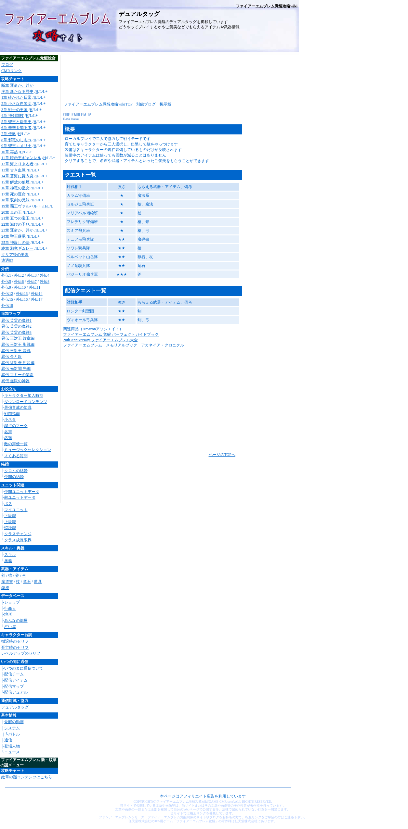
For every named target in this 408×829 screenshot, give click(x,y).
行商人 (10, 608)
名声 (8, 432)
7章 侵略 (8, 134)
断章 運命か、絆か (17, 85)
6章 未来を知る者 (16, 127)
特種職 (10, 527)
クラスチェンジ (18, 534)
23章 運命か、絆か (17, 230)
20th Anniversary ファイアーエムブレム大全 (100, 340)
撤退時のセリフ (15, 641)
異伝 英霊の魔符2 (16, 326)
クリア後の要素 (15, 254)
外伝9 (6, 287)
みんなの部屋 (16, 620)
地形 (8, 614)
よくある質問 (16, 456)
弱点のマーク (16, 425)
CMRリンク (11, 71)
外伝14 (37, 293)
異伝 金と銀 (11, 356)
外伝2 (19, 275)
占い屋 (10, 626)
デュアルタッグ (15, 707)
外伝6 (19, 281)
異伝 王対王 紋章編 (17, 338)
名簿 (8, 437)
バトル (14, 734)
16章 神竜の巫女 (15, 188)
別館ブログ (146, 104)
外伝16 (22, 299)
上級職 (10, 522)
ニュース (12, 752)
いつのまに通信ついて (23, 668)
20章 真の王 (11, 212)
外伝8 (44, 281)
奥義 (8, 561)
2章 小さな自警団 (16, 103)
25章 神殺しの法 (15, 242)
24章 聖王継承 (13, 236)
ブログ (7, 64)
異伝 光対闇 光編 (16, 368)
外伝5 (6, 281)
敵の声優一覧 (16, 444)
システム (12, 728)
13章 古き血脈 (13, 170)
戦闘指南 (12, 413)
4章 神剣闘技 (12, 115)
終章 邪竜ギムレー (17, 248)
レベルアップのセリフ (20, 653)
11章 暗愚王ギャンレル (21, 158)
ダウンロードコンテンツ (25, 401)
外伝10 (20, 287)
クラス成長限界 (18, 540)
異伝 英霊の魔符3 (16, 332)
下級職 (10, 515)
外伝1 (6, 275)
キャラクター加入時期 (23, 395)
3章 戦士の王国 (14, 109)
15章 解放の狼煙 (15, 182)
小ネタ (10, 419)
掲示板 (165, 104)
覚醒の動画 (14, 722)
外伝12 (7, 293)
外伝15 (7, 299)
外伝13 (22, 293)
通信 (8, 740)
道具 (38, 581)
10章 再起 (9, 152)
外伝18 (7, 305)
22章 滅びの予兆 (15, 224)
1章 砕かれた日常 (16, 97)
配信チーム (14, 674)
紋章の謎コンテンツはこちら (26, 777)
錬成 (5, 587)
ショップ (12, 602)
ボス (8, 503)
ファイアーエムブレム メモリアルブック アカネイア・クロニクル (123, 345)
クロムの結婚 (16, 471)
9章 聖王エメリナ (16, 146)
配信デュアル (16, 692)
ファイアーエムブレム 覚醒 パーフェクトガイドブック (111, 334)
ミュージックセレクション (27, 449)
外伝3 (32, 275)
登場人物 (12, 746)
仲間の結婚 (14, 476)
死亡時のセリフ (15, 647)
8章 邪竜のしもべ (16, 140)
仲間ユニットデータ (21, 491)
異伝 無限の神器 (15, 381)
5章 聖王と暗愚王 (16, 121)
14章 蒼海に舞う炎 (17, 176)
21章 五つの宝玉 (15, 218)
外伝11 (35, 287)
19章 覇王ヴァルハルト (21, 206)
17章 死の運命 (13, 194)
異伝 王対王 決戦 (16, 350)
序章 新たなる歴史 (17, 91)
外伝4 (44, 275)
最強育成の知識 (18, 407)
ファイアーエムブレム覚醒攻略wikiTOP (98, 104)
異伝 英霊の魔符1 (16, 320)
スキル (10, 554)
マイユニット (16, 510)
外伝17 (37, 299)
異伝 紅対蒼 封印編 (17, 362)
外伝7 (32, 281)
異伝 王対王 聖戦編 (17, 344)
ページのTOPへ (222, 454)
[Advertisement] (178, 76)
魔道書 (7, 581)
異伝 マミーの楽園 (17, 374)
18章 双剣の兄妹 (15, 200)
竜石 (27, 581)
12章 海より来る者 (17, 164)
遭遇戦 (7, 260)
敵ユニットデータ (19, 497)
